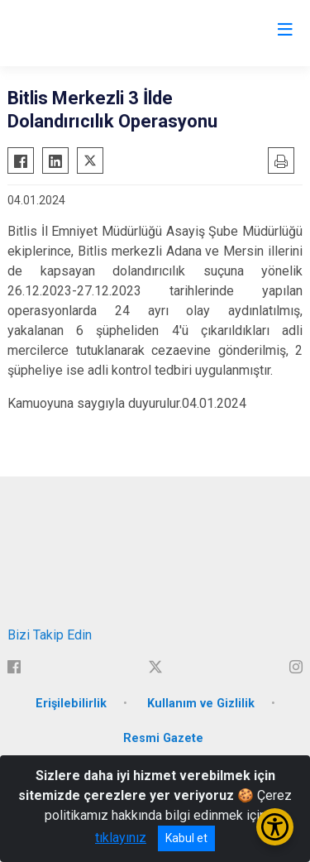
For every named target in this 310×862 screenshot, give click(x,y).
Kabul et (186, 838)
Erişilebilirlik (71, 704)
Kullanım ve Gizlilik (201, 704)
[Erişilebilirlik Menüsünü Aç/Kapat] (274, 826)
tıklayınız (120, 837)
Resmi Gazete (163, 738)
